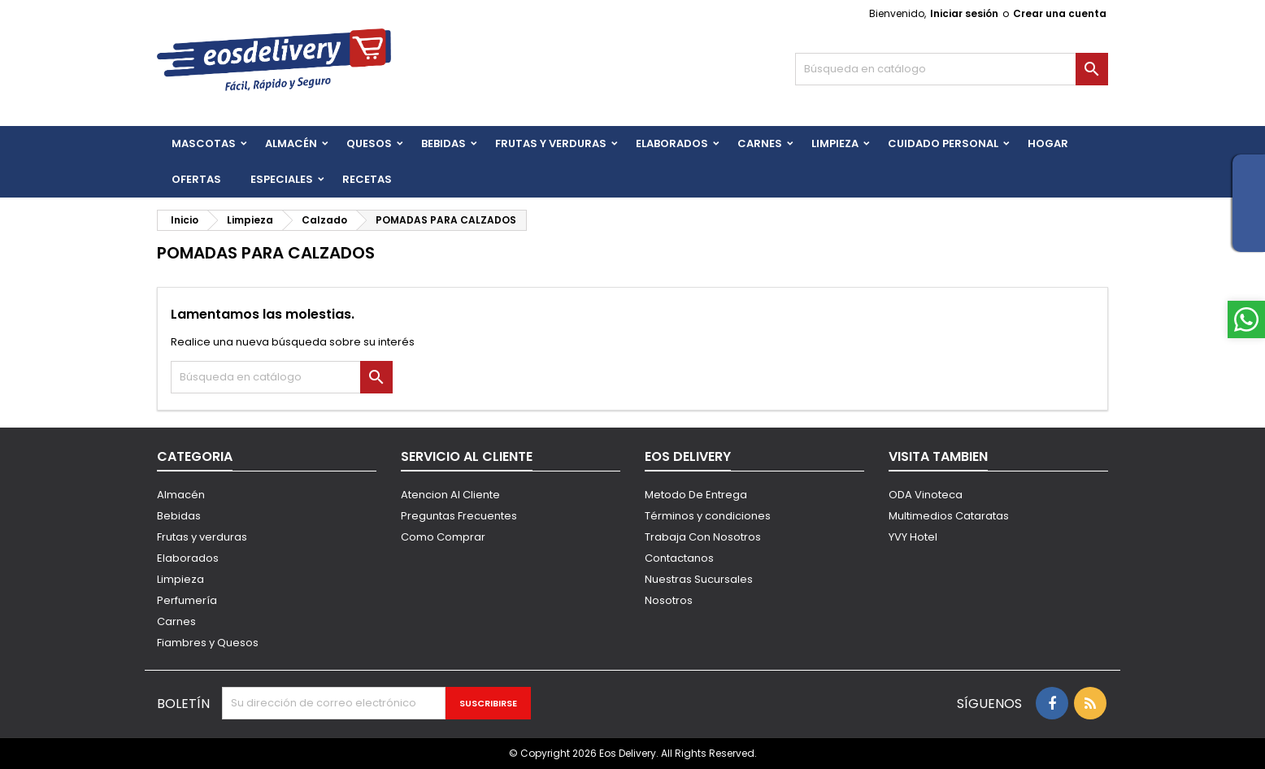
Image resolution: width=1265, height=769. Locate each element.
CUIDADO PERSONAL (943, 143)
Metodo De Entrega (696, 494)
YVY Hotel (913, 537)
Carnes (759, 143)
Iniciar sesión (964, 13)
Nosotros (669, 600)
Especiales (281, 179)
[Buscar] (951, 69)
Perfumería (187, 600)
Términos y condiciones (708, 516)
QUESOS (369, 143)
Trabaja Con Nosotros (703, 537)
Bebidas (179, 516)
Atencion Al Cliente (450, 494)
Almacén (291, 143)
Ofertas (196, 179)
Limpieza (835, 143)
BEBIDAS (443, 143)
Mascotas (204, 143)
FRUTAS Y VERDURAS (550, 143)
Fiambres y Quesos (208, 642)
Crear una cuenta (1059, 13)
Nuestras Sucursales (699, 579)
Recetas (367, 179)
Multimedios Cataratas (949, 516)
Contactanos (679, 558)
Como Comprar (443, 537)
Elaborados (672, 143)
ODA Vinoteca (926, 494)
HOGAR (1048, 143)
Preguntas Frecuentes (459, 516)
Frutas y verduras (202, 537)
